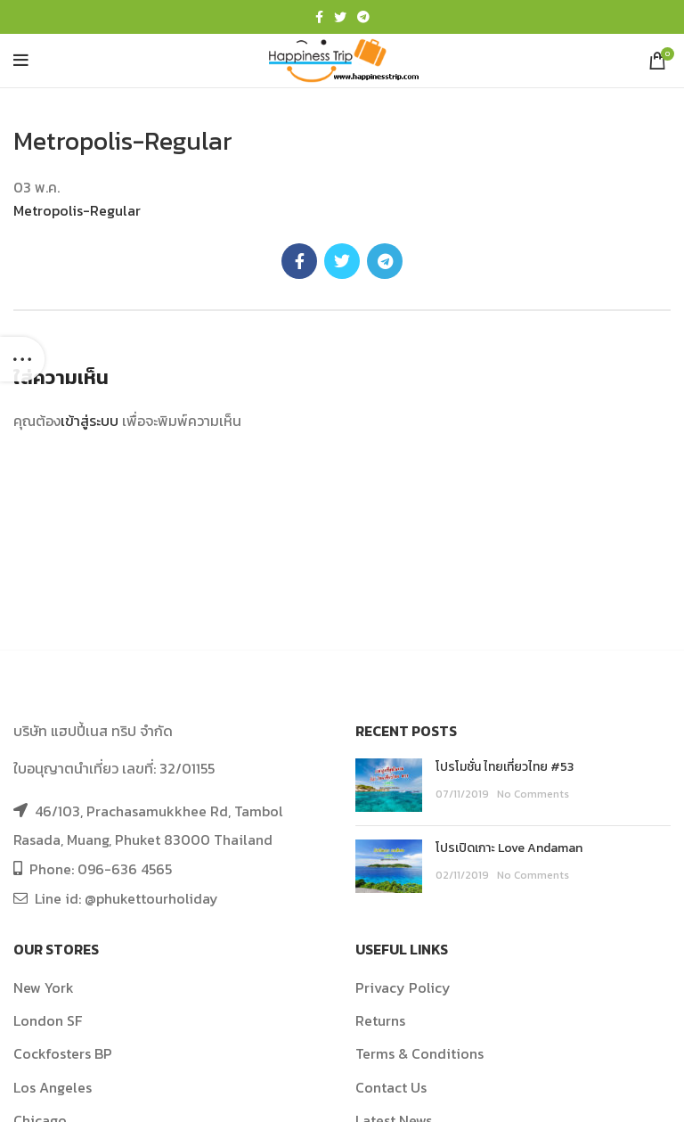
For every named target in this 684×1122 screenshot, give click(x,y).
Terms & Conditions (419, 1053)
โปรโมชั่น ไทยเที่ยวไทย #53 (505, 767)
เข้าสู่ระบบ (89, 420)
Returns (380, 1020)
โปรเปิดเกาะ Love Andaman (509, 848)
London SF (47, 1020)
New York (43, 987)
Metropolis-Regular (77, 210)
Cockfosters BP (62, 1053)
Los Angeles (52, 1087)
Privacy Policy (403, 987)
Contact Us (391, 1087)
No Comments (533, 794)
